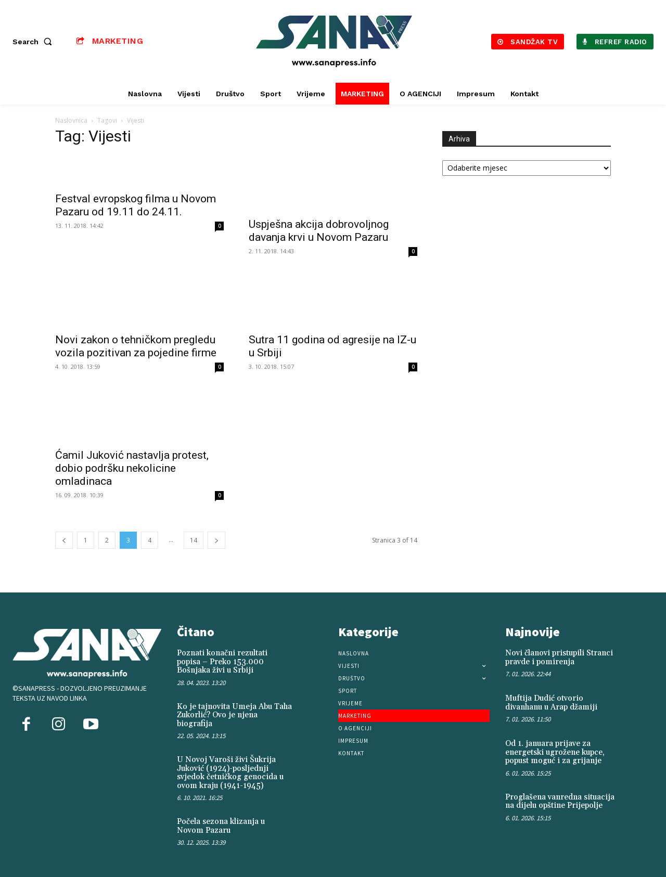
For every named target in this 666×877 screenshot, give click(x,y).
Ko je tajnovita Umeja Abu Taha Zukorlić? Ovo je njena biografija (234, 715)
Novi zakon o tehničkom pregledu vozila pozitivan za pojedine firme (135, 346)
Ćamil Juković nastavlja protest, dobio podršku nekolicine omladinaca (132, 468)
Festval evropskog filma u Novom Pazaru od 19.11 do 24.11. (135, 205)
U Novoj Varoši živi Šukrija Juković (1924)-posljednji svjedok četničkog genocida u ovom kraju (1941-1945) (230, 773)
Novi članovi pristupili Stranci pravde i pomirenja (559, 657)
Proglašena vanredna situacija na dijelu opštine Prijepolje (559, 801)
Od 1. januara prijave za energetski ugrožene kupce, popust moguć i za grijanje (555, 752)
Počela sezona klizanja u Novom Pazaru (221, 826)
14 (193, 540)
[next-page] (216, 540)
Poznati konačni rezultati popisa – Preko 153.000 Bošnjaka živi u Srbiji (222, 661)
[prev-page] (64, 540)
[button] (34, 42)
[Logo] (334, 41)
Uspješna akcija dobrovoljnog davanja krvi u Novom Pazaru (319, 230)
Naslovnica (71, 120)
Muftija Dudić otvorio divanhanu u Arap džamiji (551, 702)
